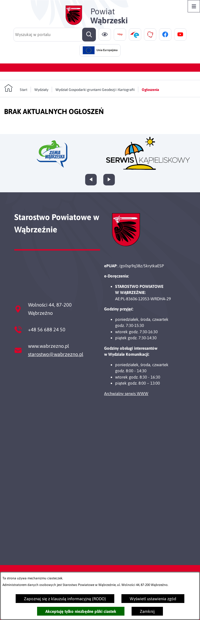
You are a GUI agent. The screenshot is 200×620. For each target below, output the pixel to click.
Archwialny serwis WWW (126, 393)
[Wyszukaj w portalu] (54, 34)
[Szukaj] (89, 34)
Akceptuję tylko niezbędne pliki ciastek (80, 611)
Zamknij (147, 611)
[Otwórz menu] (194, 6)
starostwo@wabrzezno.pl (55, 354)
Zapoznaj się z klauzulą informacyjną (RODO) (65, 598)
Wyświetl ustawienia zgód (153, 598)
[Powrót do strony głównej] (15, 88)
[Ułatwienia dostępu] (105, 34)
